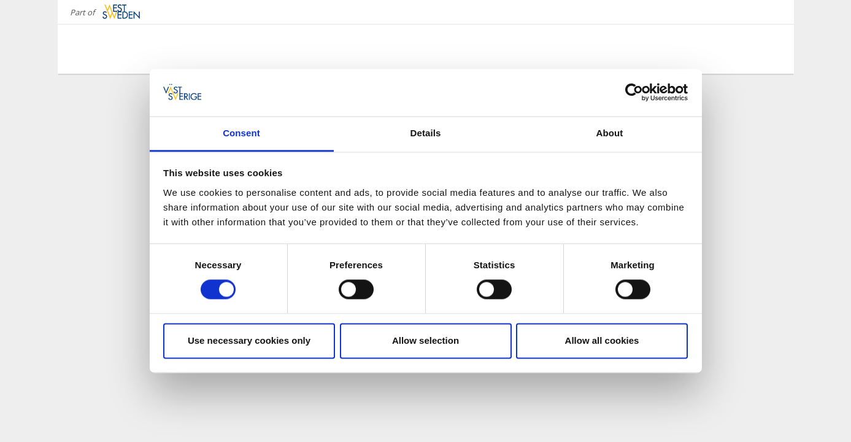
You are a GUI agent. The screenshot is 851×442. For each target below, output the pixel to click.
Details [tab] (425, 133)
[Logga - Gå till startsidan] (119, 49)
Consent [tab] (241, 133)
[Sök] (766, 48)
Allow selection (425, 340)
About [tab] (609, 133)
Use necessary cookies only (249, 340)
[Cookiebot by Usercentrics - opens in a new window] (634, 92)
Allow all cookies (602, 340)
